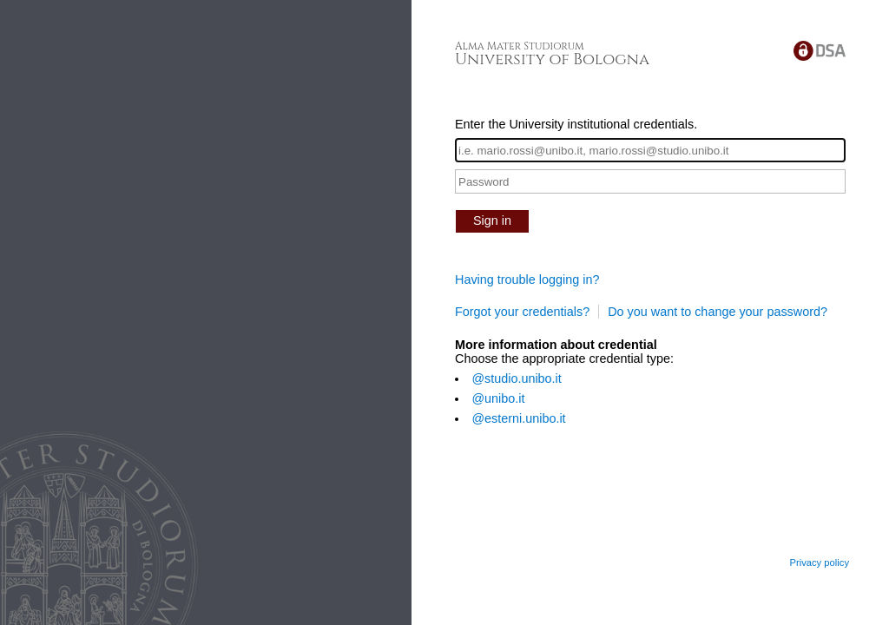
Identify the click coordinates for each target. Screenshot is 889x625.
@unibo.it (497, 398)
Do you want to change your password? (717, 312)
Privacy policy (819, 562)
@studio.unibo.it (516, 378)
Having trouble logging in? (527, 279)
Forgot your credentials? (522, 312)
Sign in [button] (492, 220)
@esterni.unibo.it (518, 418)
